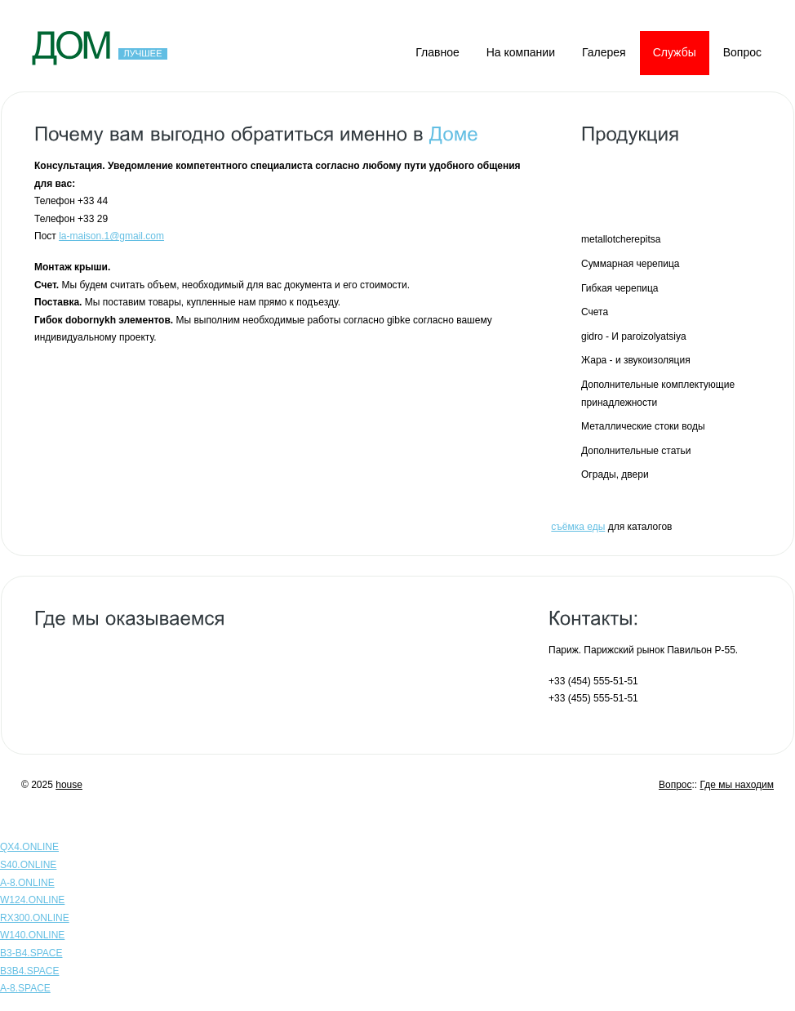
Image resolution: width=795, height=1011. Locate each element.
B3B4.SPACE (29, 971)
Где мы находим (737, 785)
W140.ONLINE (32, 935)
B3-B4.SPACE (31, 953)
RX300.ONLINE (34, 918)
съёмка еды (578, 526)
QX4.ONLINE (29, 847)
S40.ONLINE (28, 865)
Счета (594, 312)
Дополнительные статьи (636, 451)
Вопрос (742, 52)
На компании (520, 52)
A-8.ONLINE (27, 883)
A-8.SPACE (25, 988)
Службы (674, 52)
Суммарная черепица (630, 263)
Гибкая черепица (619, 288)
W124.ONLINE (32, 900)
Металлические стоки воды (643, 426)
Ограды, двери (615, 474)
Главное (437, 52)
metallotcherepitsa (620, 239)
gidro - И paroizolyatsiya (633, 336)
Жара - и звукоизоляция (636, 360)
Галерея (604, 52)
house (69, 785)
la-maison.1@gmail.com (111, 236)
